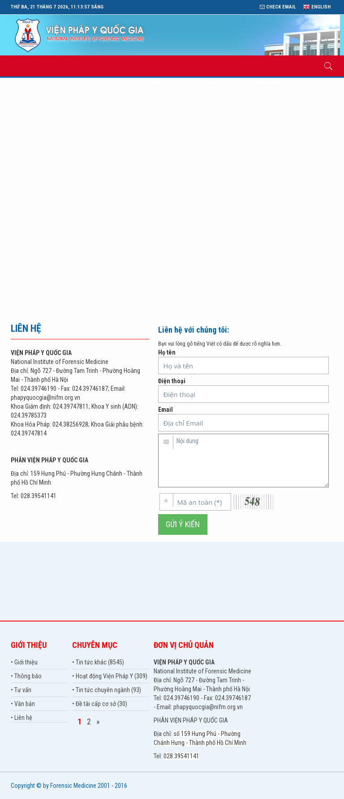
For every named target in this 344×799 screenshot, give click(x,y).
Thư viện (32, 98)
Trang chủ (31, 82)
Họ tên (243, 361)
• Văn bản (23, 703)
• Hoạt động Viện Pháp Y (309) (109, 676)
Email (243, 418)
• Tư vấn (21, 689)
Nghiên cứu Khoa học (209, 82)
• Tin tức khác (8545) (98, 662)
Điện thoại (243, 390)
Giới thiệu (75, 82)
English (317, 7)
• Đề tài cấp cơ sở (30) (99, 703)
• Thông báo (26, 676)
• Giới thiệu (24, 662)
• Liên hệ (21, 717)
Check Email (278, 7)
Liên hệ (197, 98)
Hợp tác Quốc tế (269, 82)
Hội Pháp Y (155, 98)
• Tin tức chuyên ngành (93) (106, 689)
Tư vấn (72, 98)
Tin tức (119, 82)
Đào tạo (156, 82)
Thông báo (110, 98)
